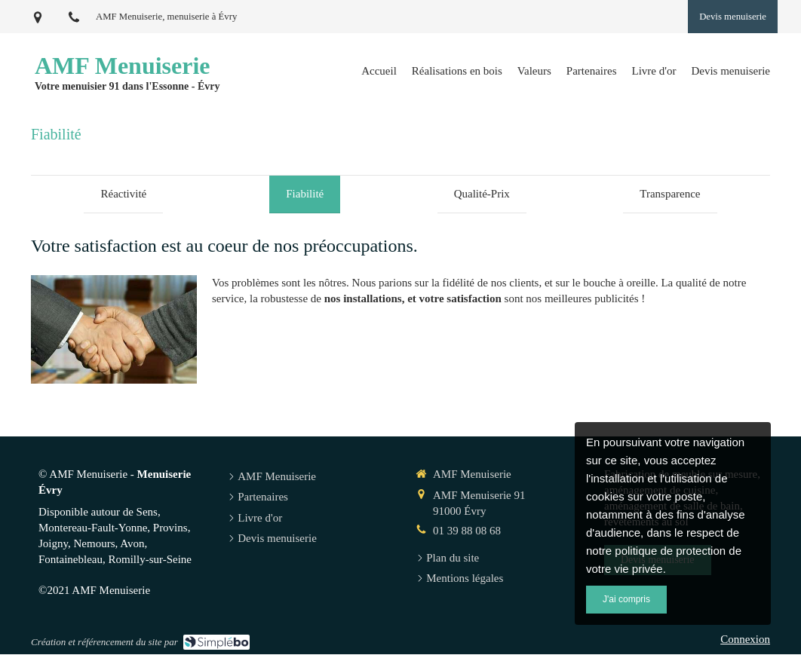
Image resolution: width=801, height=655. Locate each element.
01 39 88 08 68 (467, 532)
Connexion (745, 641)
